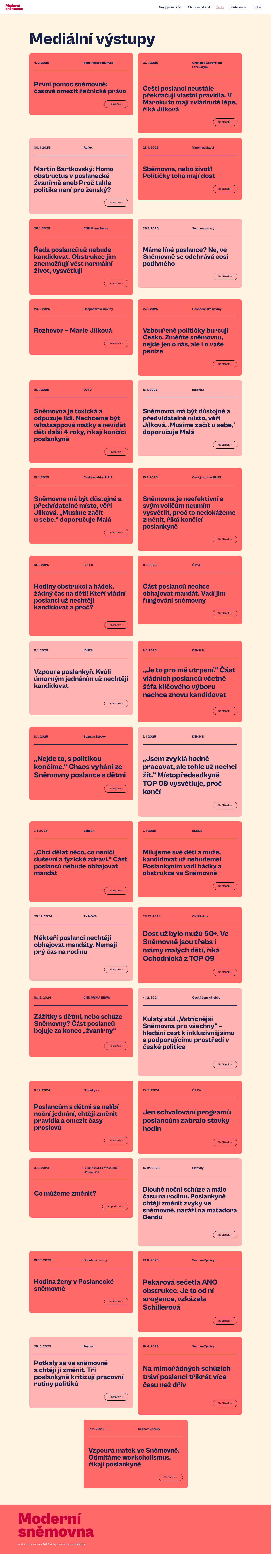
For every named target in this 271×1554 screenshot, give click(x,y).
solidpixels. (79, 1544)
